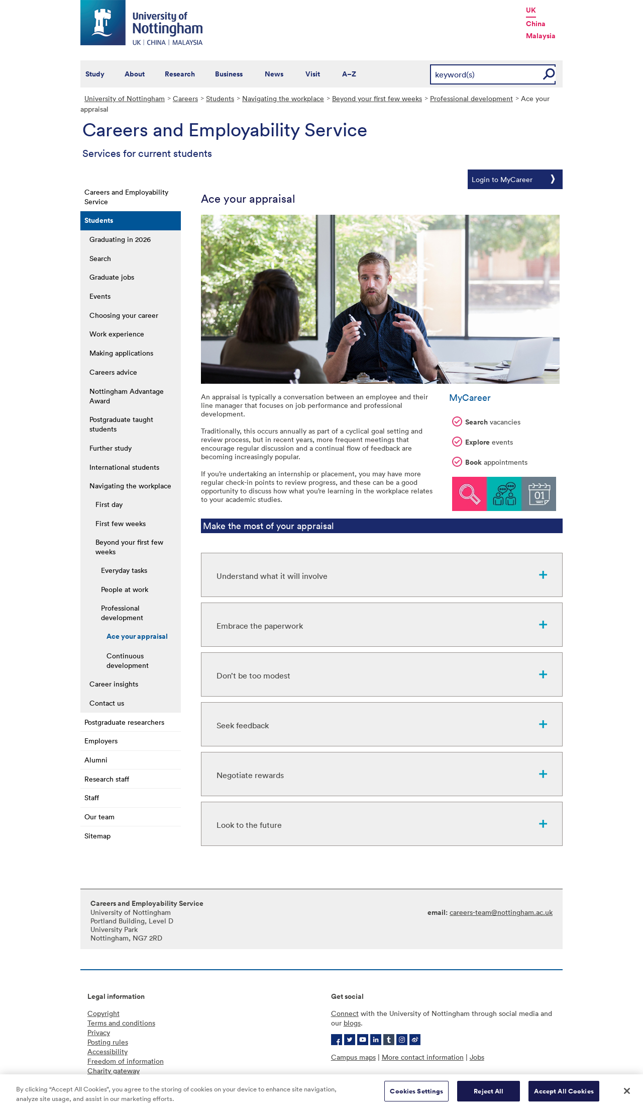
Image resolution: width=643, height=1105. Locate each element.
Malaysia (541, 36)
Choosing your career (123, 315)
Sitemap (97, 835)
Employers (101, 740)
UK (531, 10)
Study (94, 74)
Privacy (98, 1032)
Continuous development (127, 660)
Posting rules (107, 1042)
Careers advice (113, 372)
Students (220, 98)
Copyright (103, 1013)
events (482, 442)
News (274, 74)
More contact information (423, 1057)
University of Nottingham (124, 98)
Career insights (113, 684)
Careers (185, 98)
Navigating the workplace (283, 98)
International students (124, 467)
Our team (99, 816)
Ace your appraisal (137, 636)
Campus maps (353, 1057)
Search (100, 258)
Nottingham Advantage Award (126, 395)
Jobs (477, 1057)
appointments (489, 462)
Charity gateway (113, 1070)
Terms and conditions (121, 1023)
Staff (91, 797)
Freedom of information (125, 1061)
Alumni (96, 759)
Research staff (106, 779)
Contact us (106, 703)
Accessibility (107, 1051)
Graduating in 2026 (120, 239)
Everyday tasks (124, 570)
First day (109, 504)
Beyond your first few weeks (377, 98)
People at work (124, 589)
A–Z (349, 74)
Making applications (121, 353)
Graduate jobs (111, 277)
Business (229, 74)
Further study (110, 448)
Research (180, 74)
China (536, 24)
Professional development (471, 98)
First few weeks (120, 523)
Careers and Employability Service (126, 196)
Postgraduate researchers (124, 722)
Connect (345, 1013)
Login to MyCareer (502, 179)
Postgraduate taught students (121, 424)
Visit (312, 74)
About (135, 74)
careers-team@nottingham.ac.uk (501, 912)
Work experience (116, 333)
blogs (352, 1023)
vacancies (486, 422)
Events (100, 296)
